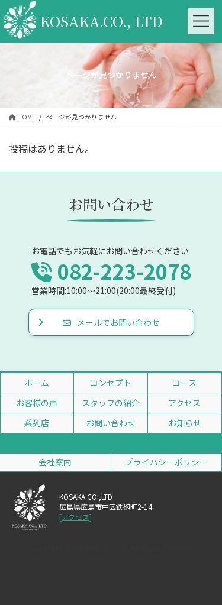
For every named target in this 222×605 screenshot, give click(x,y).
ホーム (36, 383)
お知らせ (184, 423)
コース (184, 383)
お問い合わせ (111, 423)
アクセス (184, 403)
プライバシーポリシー (166, 462)
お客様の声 (36, 403)
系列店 (36, 423)
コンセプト (110, 383)
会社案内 (55, 462)
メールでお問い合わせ (111, 322)
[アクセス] (75, 517)
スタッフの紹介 (111, 403)
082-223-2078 (111, 271)
